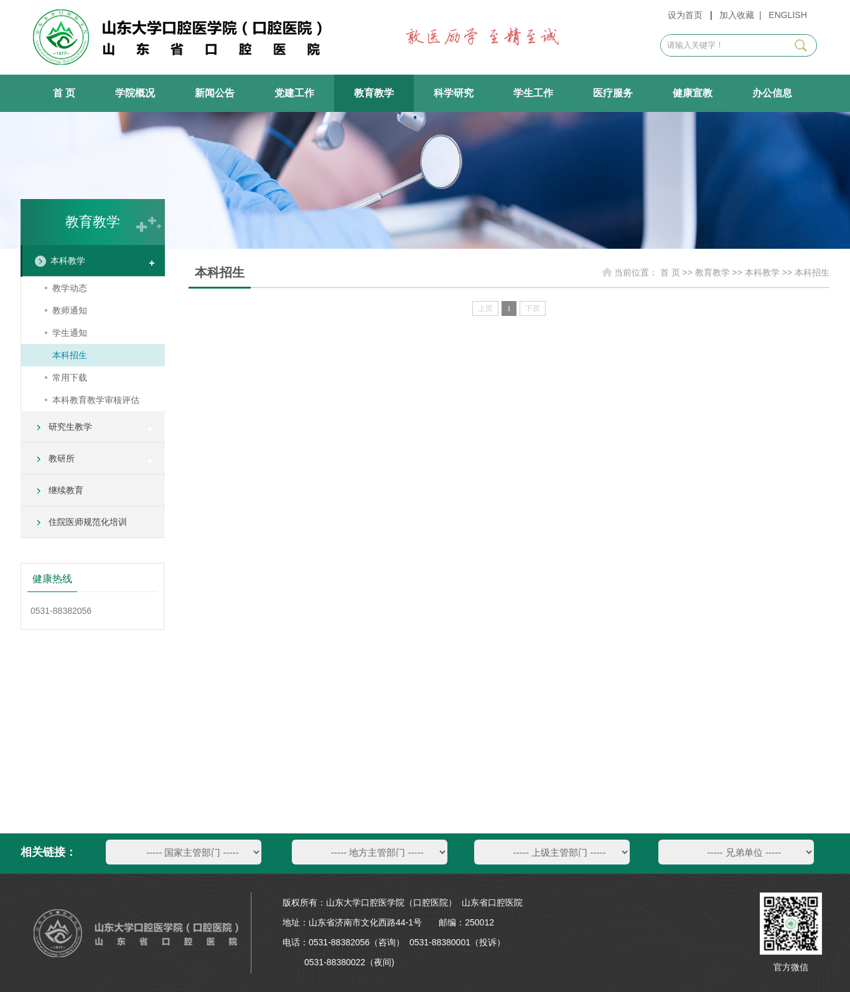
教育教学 (374, 93)
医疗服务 (613, 93)
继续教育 (66, 490)
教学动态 (69, 288)
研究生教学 (70, 427)
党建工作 (294, 93)
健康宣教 (692, 93)
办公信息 (772, 93)
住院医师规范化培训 (88, 522)
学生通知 (69, 333)
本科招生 (69, 355)
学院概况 (135, 93)
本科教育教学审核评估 (95, 400)
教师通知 (69, 310)
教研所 (62, 458)
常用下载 (69, 377)
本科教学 (67, 261)
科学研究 (454, 93)
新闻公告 (215, 93)
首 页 (64, 93)
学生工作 (533, 93)
